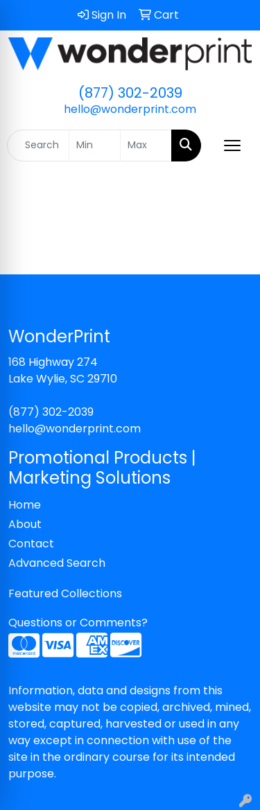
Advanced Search (56, 563)
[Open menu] (232, 145)
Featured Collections (65, 593)
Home (24, 505)
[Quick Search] (38, 145)
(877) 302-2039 (130, 93)
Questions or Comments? (78, 623)
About (25, 524)
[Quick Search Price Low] (95, 145)
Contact (31, 544)
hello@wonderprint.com (130, 109)
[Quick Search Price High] (146, 145)
